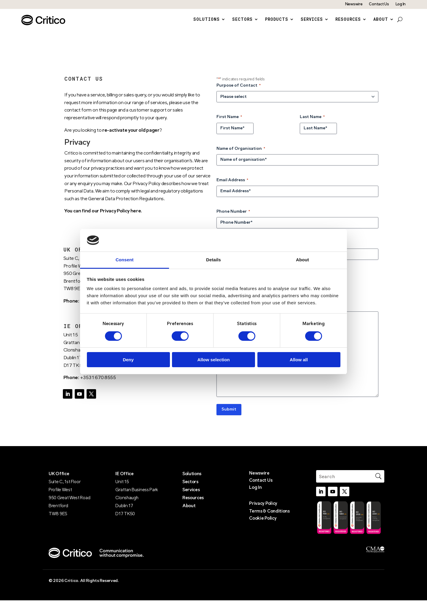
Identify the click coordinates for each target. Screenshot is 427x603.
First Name (229, 120)
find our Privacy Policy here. (112, 214)
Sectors (242, 19)
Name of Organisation (240, 151)
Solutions (206, 19)
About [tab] (302, 259)
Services (312, 19)
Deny (128, 359)
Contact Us (379, 4)
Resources (348, 19)
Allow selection (213, 359)
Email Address (232, 183)
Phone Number (233, 214)
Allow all (299, 359)
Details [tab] (213, 259)
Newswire (354, 4)
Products (276, 19)
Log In (401, 4)
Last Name (312, 120)
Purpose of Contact (238, 88)
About (380, 19)
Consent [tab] (125, 259)
